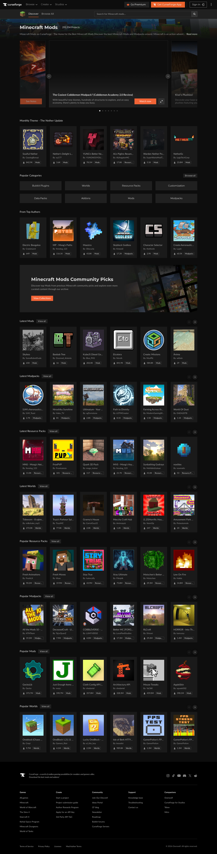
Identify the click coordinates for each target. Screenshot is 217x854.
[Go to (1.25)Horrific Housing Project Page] (153, 512)
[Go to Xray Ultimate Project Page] (123, 567)
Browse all (190, 175)
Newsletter (97, 812)
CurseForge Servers (100, 827)
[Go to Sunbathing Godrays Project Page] (153, 457)
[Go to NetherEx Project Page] (184, 146)
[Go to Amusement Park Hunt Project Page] (184, 512)
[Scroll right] (195, 322)
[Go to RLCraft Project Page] (153, 622)
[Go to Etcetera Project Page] (123, 347)
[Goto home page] (12, 4)
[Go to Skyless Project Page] (33, 347)
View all (42, 321)
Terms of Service (27, 846)
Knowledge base (135, 798)
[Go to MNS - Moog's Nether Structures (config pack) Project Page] (33, 457)
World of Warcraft (28, 807)
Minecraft (24, 803)
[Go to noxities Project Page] (184, 457)
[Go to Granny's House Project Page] (93, 512)
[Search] (194, 14)
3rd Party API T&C (64, 817)
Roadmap (96, 817)
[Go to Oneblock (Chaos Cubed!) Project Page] (33, 732)
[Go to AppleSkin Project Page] (184, 677)
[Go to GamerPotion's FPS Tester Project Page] (153, 732)
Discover (33, 13)
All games (24, 798)
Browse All (47, 13)
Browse (32, 4)
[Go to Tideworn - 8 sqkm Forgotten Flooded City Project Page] (33, 512)
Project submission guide (67, 803)
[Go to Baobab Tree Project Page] (63, 347)
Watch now (145, 101)
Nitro (166, 812)
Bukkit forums (98, 822)
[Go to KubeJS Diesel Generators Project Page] (93, 347)
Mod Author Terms (74, 846)
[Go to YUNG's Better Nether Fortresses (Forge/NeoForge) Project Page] (93, 146)
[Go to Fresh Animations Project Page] (33, 567)
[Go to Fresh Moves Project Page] (63, 567)
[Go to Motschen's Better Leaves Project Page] (153, 567)
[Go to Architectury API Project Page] (123, 677)
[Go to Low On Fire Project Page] (184, 567)
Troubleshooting (135, 803)
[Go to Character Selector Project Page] (153, 237)
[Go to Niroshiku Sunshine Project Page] (63, 402)
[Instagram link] (168, 775)
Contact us (133, 807)
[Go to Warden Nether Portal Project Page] (153, 146)
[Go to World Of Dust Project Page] (184, 402)
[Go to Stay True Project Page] (93, 567)
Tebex (167, 807)
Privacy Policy (44, 846)
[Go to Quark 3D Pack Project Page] (93, 457)
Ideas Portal (97, 803)
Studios (61, 4)
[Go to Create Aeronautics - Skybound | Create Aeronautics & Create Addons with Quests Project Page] (184, 237)
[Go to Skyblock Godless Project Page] (123, 237)
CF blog (95, 807)
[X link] (190, 775)
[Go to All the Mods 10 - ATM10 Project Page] (33, 622)
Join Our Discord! (100, 798)
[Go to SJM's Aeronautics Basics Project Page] (33, 402)
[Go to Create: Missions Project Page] (153, 347)
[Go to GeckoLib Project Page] (33, 677)
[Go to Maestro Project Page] (93, 237)
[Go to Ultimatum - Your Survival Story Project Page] (93, 402)
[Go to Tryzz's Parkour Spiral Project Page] (63, 512)
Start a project (62, 798)
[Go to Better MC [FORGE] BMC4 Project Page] (123, 622)
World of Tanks (26, 831)
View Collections (42, 298)
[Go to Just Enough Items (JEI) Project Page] (63, 677)
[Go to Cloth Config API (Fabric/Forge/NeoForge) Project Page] (93, 677)
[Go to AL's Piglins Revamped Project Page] (123, 146)
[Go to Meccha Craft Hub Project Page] (123, 512)
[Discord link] (184, 775)
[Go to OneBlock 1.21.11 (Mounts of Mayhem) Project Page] (63, 732)
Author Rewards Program (67, 807)
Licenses (57, 846)
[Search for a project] (143, 14)
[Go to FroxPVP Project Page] (63, 457)
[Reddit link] (195, 775)
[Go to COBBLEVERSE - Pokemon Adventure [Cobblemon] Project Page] (93, 622)
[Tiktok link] (173, 775)
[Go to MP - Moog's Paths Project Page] (63, 237)
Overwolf (168, 798)
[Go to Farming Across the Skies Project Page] (153, 402)
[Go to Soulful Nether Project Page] (33, 146)
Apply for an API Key (65, 812)
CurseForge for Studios (174, 803)
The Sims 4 (25, 812)
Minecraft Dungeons (29, 827)
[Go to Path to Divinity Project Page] (123, 402)
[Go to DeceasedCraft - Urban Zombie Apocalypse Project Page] (63, 622)
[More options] (211, 5)
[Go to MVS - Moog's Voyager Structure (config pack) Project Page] (123, 457)
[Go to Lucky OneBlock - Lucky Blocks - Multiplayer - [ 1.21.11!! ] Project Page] (93, 732)
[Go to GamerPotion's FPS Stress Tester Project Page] (184, 732)
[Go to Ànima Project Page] (184, 347)
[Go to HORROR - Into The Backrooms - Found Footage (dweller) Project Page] (184, 622)
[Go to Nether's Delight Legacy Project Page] (63, 146)
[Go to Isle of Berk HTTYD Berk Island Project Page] (123, 732)
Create (46, 4)
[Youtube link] (179, 775)
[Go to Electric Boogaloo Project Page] (33, 237)
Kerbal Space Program (29, 822)
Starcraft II (24, 817)
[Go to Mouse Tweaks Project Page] (153, 677)
